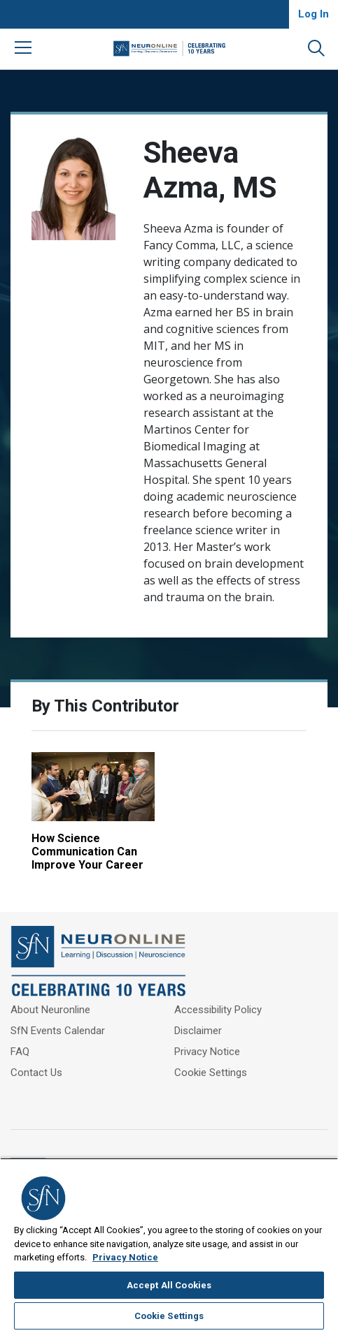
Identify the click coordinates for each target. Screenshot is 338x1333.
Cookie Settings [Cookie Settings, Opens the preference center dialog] (169, 1316)
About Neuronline (50, 1009)
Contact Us (36, 1072)
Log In (313, 14)
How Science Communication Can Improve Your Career (87, 851)
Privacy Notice (207, 1051)
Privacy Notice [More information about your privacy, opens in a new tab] (125, 1257)
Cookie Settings (210, 1072)
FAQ (19, 1051)
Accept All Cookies (169, 1285)
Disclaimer (198, 1030)
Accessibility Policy (218, 1009)
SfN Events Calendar (57, 1030)
